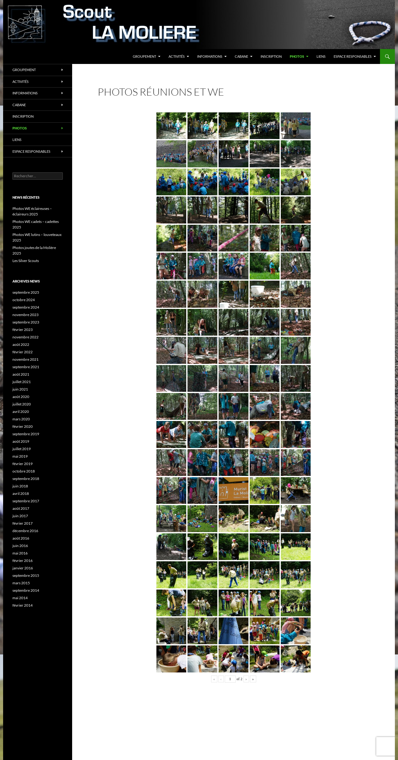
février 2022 (22, 352)
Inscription (271, 56)
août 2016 (20, 538)
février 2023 (22, 329)
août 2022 (20, 344)
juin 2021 (20, 389)
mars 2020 (21, 419)
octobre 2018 (23, 471)
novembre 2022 (25, 337)
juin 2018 (20, 486)
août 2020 (20, 396)
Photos (297, 56)
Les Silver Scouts (25, 260)
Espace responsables (353, 56)
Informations (209, 56)
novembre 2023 (25, 314)
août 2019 (20, 441)
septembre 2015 (25, 575)
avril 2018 (20, 493)
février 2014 (22, 605)
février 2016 (22, 560)
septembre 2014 (25, 590)
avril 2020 (20, 411)
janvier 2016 (22, 568)
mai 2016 (20, 553)
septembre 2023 (25, 322)
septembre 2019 (25, 434)
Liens (321, 56)
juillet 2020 (21, 404)
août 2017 (20, 508)
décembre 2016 (25, 530)
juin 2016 (20, 545)
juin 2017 (20, 515)
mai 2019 (20, 456)
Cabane (241, 56)
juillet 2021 (21, 381)
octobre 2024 (23, 299)
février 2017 (22, 523)
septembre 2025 (25, 292)
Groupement (144, 56)
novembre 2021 (25, 359)
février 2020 (22, 426)
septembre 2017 (25, 501)
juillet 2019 (21, 448)
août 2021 (20, 374)
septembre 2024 (25, 307)
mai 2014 (20, 597)
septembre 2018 (25, 478)
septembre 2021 (25, 366)
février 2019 (22, 463)
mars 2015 (21, 583)
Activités (177, 56)
